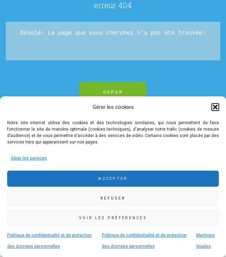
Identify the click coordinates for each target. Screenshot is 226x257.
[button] (215, 107)
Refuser (113, 198)
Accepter (112, 178)
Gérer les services (29, 158)
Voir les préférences (113, 218)
